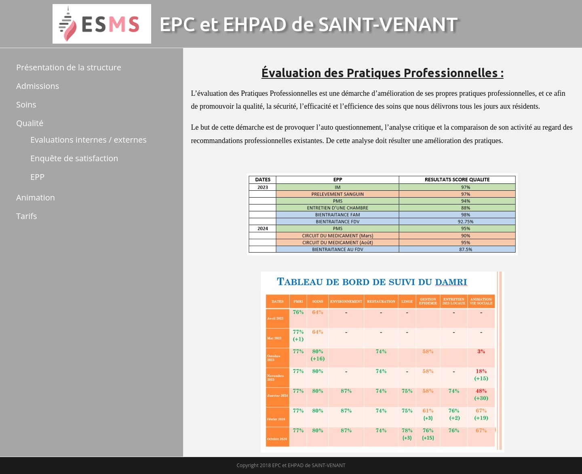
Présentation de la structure (68, 67)
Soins (26, 104)
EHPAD (255, 24)
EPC (177, 24)
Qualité (29, 123)
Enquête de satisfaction (74, 158)
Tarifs (26, 216)
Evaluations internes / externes (88, 139)
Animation (35, 197)
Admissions (37, 85)
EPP (37, 176)
